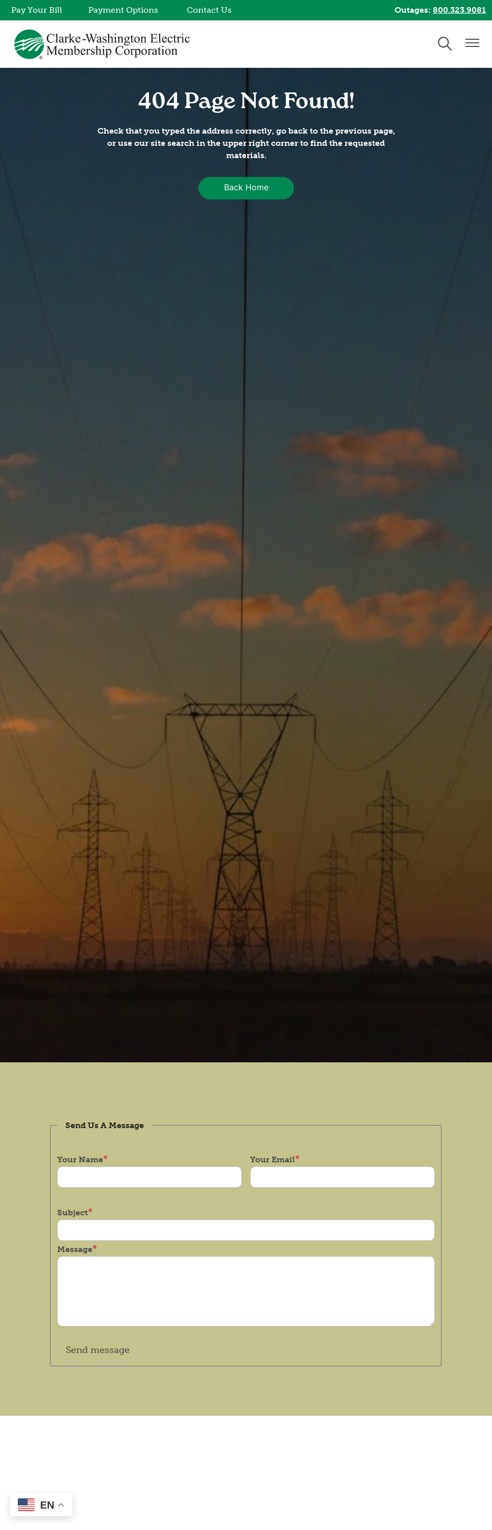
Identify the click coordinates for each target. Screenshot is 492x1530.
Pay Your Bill (36, 10)
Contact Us (209, 10)
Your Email (272, 1159)
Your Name (80, 1159)
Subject (72, 1212)
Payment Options (123, 10)
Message (74, 1249)
